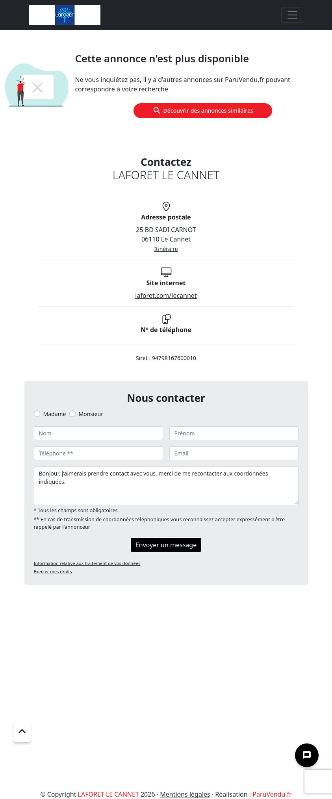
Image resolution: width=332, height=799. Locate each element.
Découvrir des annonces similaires (202, 110)
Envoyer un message (166, 545)
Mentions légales (185, 794)
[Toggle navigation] (292, 15)
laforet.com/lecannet (166, 295)
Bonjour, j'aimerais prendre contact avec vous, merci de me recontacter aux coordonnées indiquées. (166, 485)
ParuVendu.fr (271, 794)
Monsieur (91, 414)
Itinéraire (166, 249)
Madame (54, 414)
